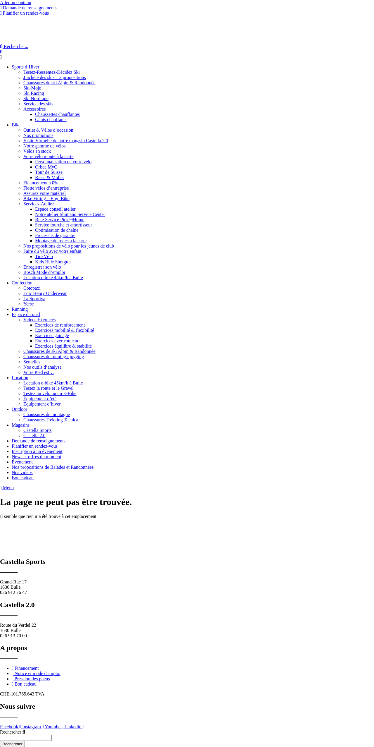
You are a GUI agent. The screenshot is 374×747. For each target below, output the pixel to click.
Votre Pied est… (38, 372)
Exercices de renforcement (60, 324)
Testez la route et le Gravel (48, 388)
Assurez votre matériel (44, 193)
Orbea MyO (46, 166)
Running (20, 309)
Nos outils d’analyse (42, 367)
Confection (22, 282)
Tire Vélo (44, 256)
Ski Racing (33, 93)
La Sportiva (34, 298)
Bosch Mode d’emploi (44, 272)
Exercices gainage (52, 335)
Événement (22, 461)
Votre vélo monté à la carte (48, 156)
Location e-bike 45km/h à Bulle (53, 277)
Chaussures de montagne (46, 414)
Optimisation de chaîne (56, 230)
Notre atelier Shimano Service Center (70, 214)
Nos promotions (38, 135)
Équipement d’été (39, 398)
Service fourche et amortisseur (63, 224)
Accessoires (34, 109)
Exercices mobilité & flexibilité (64, 330)
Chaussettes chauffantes (57, 114)
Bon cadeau (23, 477)
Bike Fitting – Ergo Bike (46, 198)
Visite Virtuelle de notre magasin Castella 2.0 (65, 140)
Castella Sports (37, 430)
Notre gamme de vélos (44, 145)
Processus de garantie (55, 235)
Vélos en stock (37, 151)
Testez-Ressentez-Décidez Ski (51, 72)
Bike (16, 124)
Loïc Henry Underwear (45, 293)
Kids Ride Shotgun (53, 261)
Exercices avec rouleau (56, 340)
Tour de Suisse (49, 172)
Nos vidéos (22, 472)
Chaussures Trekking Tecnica (50, 419)
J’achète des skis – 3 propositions (54, 77)
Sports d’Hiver (25, 66)
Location (20, 377)
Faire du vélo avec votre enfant (52, 251)
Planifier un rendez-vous (35, 446)
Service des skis (38, 103)
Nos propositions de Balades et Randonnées (53, 467)
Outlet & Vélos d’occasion (48, 130)
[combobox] (26, 738)
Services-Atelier (38, 203)
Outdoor (19, 409)
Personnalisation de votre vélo (63, 161)
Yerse (28, 303)
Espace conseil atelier (55, 209)
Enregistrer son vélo (42, 267)
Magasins (21, 425)
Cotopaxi (32, 288)
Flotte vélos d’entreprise (46, 188)
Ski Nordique (36, 98)
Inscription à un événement (37, 451)
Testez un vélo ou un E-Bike (50, 393)
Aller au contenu (15, 2)
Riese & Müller (49, 177)
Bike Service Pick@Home (59, 219)
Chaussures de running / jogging (53, 356)
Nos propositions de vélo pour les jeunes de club (68, 245)
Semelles (31, 361)
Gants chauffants (51, 119)
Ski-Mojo (32, 87)
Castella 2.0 (34, 435)
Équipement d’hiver (42, 403)
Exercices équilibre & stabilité (63, 346)
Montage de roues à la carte (60, 240)
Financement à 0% (40, 182)
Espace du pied (26, 314)
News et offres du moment (36, 456)
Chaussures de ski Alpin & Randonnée (59, 82)
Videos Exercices (39, 319)
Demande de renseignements (38, 440)
